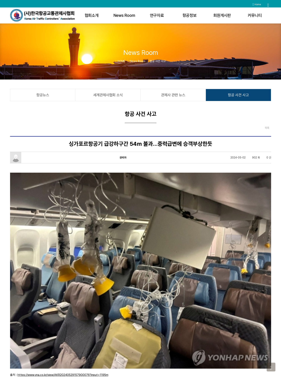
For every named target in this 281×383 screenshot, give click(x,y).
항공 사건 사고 (238, 95)
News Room (124, 15)
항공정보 (190, 15)
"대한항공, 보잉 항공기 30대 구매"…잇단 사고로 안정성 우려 (44, 328)
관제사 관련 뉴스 (173, 95)
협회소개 (92, 15)
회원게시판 (222, 15)
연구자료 (157, 15)
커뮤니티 (255, 15)
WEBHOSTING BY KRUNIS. (164, 369)
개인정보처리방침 (201, 344)
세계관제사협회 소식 (108, 95)
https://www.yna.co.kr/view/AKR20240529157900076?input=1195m (63, 263)
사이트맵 (247, 344)
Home (257, 4)
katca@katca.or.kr (216, 361)
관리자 (152, 374)
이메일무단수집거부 (227, 344)
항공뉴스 (42, 95)
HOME (120, 61)
